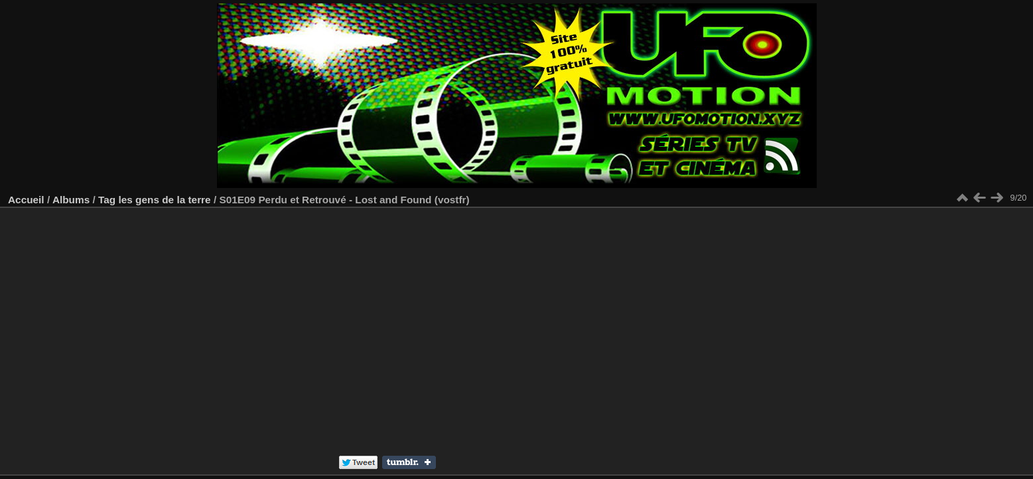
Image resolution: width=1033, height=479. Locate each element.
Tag (106, 199)
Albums (71, 199)
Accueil (26, 199)
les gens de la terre (164, 199)
